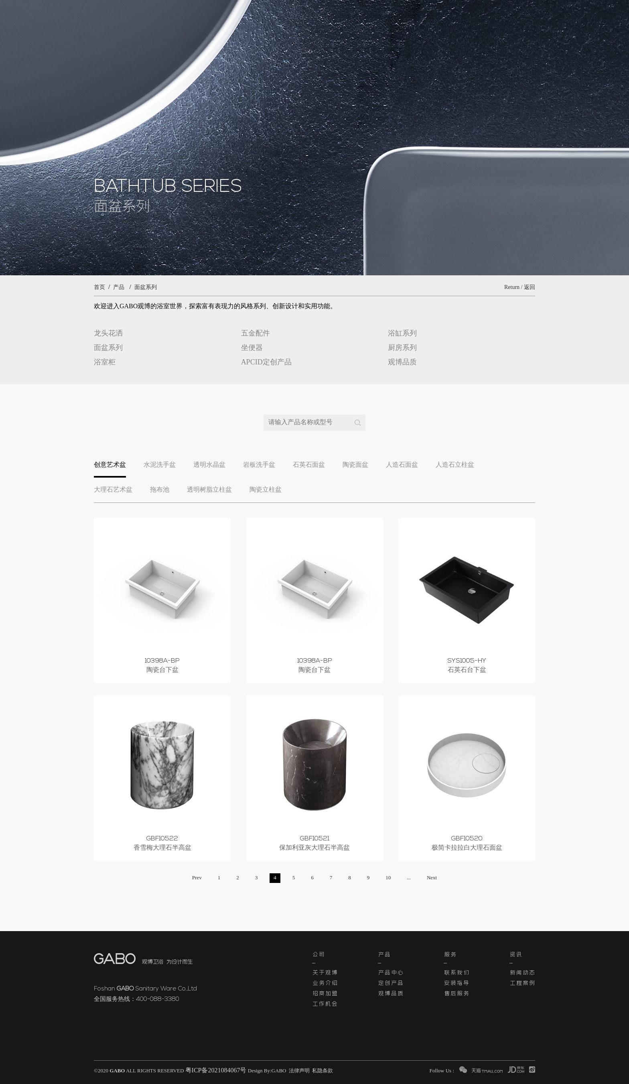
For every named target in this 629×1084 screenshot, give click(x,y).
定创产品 (391, 982)
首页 (99, 288)
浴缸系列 (402, 333)
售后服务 (456, 993)
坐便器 (252, 348)
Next (432, 878)
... (409, 878)
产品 (118, 288)
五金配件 (255, 333)
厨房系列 (402, 348)
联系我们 (456, 972)
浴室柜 (105, 362)
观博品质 (402, 362)
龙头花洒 (108, 333)
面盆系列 (145, 288)
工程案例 (522, 982)
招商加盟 (325, 993)
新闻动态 (522, 972)
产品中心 (391, 972)
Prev (197, 878)
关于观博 (325, 972)
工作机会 (325, 1003)
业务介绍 (325, 982)
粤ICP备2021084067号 (216, 1070)
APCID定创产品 (266, 362)
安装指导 (456, 982)
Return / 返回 (519, 288)
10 (388, 878)
